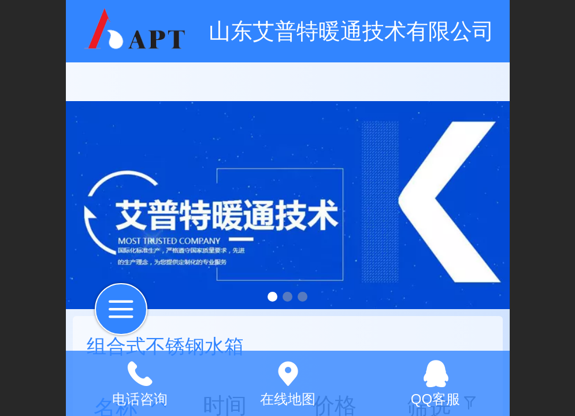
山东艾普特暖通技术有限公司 (351, 30)
